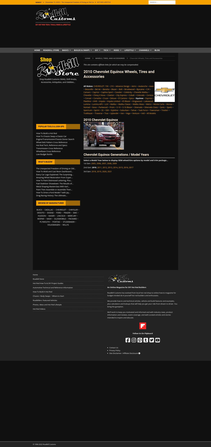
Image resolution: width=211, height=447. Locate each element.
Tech (105, 50)
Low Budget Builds (44, 154)
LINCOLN (61, 216)
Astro (134, 86)
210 (112, 86)
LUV (106, 104)
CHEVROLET (99, 86)
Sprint (96, 110)
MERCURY (72, 216)
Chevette (87, 95)
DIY (96, 50)
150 (106, 86)
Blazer (114, 89)
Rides (116, 50)
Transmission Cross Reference (49, 148)
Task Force (143, 110)
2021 (110, 171)
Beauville (89, 89)
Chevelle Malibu (141, 92)
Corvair (88, 98)
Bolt (120, 89)
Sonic (162, 107)
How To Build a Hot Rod (46, 133)
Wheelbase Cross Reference (48, 151)
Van (122, 113)
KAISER (51, 216)
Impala (102, 101)
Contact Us (113, 347)
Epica (131, 98)
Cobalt (131, 95)
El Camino (122, 98)
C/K (148, 89)
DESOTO (41, 212)
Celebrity (128, 92)
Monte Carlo (158, 104)
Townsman (154, 110)
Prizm (112, 107)
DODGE (50, 212)
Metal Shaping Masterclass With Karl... (52, 186)
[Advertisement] (128, 26)
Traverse (98, 113)
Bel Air (98, 89)
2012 (105, 167)
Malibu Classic (124, 104)
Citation (110, 95)
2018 (94, 171)
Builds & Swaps (82, 50)
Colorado (141, 95)
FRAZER (67, 212)
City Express (121, 95)
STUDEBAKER (68, 222)
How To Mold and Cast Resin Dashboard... (54, 171)
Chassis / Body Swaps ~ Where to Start (48, 296)
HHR (95, 101)
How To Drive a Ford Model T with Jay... (53, 192)
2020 (104, 171)
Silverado (138, 107)
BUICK (39, 209)
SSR (107, 110)
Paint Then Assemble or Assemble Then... (54, 189)
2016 (126, 167)
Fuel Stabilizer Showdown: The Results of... (54, 183)
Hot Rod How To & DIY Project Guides (48, 283)
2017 (131, 167)
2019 (99, 171)
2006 (99, 163)
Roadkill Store (51, 50)
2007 (104, 163)
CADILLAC (49, 209)
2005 (93, 163)
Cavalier (118, 92)
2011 (99, 167)
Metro (148, 104)
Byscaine (140, 89)
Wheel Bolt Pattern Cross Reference (51, 142)
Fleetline (87, 101)
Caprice (96, 92)
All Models (151, 113)
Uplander (114, 113)
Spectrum (88, 110)
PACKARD (72, 218)
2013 (110, 167)
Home (37, 50)
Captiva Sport (107, 92)
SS (102, 110)
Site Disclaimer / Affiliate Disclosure (124, 353)
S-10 (118, 107)
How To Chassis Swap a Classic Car (51, 136)
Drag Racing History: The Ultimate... (51, 195)
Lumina (87, 104)
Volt (143, 113)
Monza (169, 104)
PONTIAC (56, 222)
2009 (114, 163)
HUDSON (42, 216)
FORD (58, 212)
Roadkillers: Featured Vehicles (45, 300)
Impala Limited (113, 101)
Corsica (150, 95)
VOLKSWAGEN (54, 225)
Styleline (114, 110)
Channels (144, 50)
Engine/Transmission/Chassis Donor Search (55, 139)
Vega (128, 113)
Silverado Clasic (151, 107)
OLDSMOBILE (60, 218)
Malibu (113, 104)
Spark (169, 107)
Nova (94, 107)
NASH (49, 218)
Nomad (87, 107)
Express (148, 98)
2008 (109, 163)
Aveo (151, 86)
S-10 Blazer (127, 107)
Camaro (87, 92)
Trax (106, 113)
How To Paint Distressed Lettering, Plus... (54, 180)
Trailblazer (88, 113)
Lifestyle (129, 50)
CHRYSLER (73, 209)
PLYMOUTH (45, 222)
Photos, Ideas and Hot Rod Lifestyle (47, 304)
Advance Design (122, 86)
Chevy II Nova (99, 95)
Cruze (105, 98)
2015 (120, 167)
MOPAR (40, 218)
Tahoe (133, 110)
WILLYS (66, 225)
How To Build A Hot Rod (42, 292)
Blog (157, 50)
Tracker (164, 110)
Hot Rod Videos (39, 309)
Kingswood (137, 101)
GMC (75, 212)
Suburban (124, 110)
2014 (115, 167)
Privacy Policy (114, 350)
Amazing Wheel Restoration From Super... (54, 177)
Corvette (97, 98)
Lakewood (148, 101)
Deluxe (113, 98)
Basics (65, 50)
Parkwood (103, 107)
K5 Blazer (126, 101)
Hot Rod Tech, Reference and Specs (51, 145)
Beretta (106, 89)
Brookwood (129, 89)
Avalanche (142, 86)
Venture (135, 113)
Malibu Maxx (138, 104)
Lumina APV (97, 104)
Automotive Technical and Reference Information (53, 287)
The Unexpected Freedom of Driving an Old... (56, 168)
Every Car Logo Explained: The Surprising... (54, 174)
